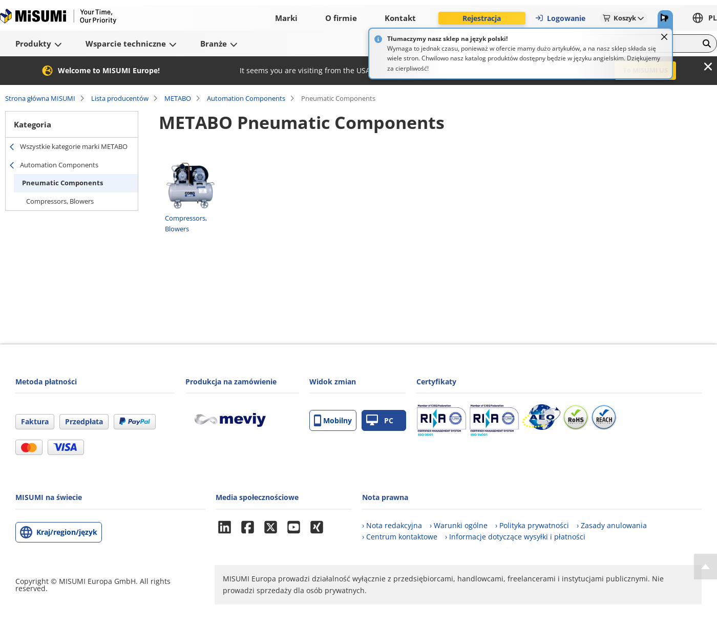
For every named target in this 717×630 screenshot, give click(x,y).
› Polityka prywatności (532, 525)
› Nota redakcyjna (392, 525)
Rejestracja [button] (481, 18)
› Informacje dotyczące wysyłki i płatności (515, 536)
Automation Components (246, 98)
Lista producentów (120, 98)
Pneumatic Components (62, 182)
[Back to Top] (705, 566)
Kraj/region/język (66, 532)
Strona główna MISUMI (40, 98)
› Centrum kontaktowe (399, 536)
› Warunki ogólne (459, 525)
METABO (177, 98)
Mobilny (333, 420)
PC (379, 420)
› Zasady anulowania (612, 525)
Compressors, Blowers (60, 201)
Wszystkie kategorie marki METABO (74, 146)
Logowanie (560, 18)
